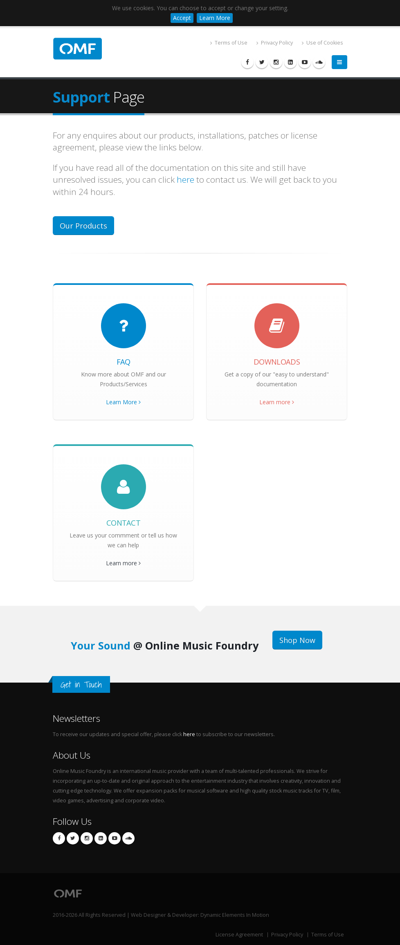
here (185, 179)
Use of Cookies (322, 42)
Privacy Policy (274, 42)
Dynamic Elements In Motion (234, 914)
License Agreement (239, 934)
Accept (182, 18)
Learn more (276, 402)
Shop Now (297, 640)
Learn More (214, 18)
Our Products (83, 226)
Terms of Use (228, 42)
